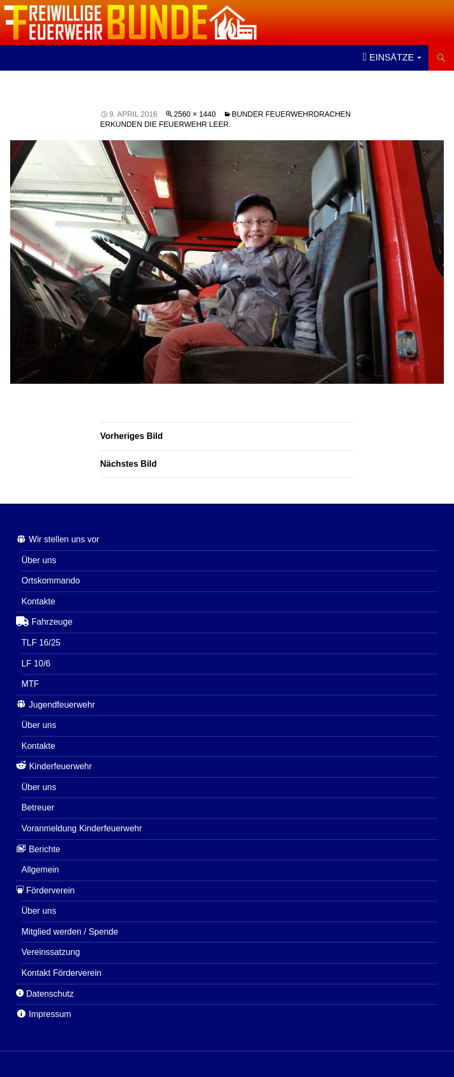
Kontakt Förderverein (61, 972)
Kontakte (38, 601)
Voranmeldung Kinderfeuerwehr (81, 828)
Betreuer (37, 807)
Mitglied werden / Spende (69, 931)
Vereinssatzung (50, 952)
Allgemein (40, 869)
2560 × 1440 (195, 114)
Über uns (38, 560)
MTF (30, 683)
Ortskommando (50, 580)
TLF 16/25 (40, 642)
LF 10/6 (35, 663)
